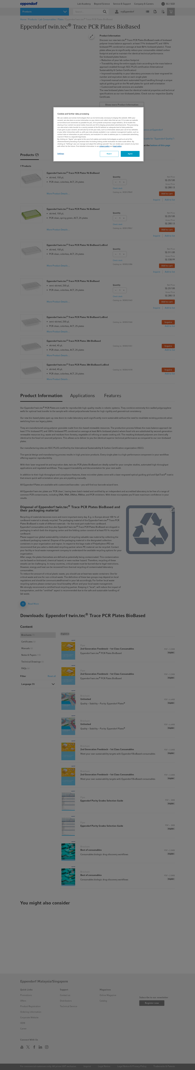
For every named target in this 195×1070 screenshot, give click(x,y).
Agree (130, 154)
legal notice (117, 146)
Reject (109, 154)
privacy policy (104, 146)
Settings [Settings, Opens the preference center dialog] (60, 154)
